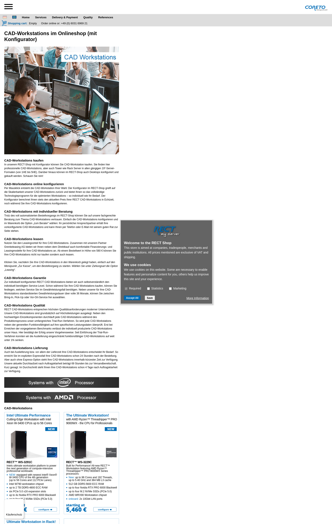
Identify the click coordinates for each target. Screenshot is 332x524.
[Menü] (21, 501)
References (105, 17)
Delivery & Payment (65, 17)
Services (41, 17)
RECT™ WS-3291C (19, 462)
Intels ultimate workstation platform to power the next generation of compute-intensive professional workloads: (32, 482)
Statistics (155, 288)
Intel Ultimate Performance (29, 415)
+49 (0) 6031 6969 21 (74, 23)
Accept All (132, 297)
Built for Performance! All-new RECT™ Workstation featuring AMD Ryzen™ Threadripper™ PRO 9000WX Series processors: (91, 482)
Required (133, 288)
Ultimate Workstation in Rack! (31, 522)
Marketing (177, 288)
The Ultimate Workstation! (87, 415)
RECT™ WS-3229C (79, 462)
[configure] (45, 509)
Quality (88, 17)
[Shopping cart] (14, 23)
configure (44, 509)
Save (150, 297)
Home (26, 17)
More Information (197, 298)
